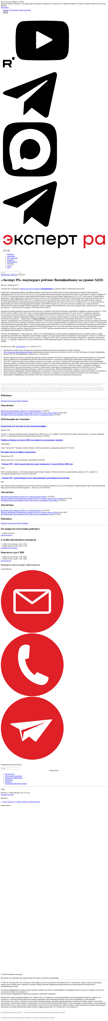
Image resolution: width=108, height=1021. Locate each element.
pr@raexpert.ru (21, 346)
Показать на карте (7, 794)
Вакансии (8, 782)
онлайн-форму (53, 978)
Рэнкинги (10, 260)
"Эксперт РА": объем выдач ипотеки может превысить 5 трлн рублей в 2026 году (37, 464)
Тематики (10, 264)
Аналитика (11, 256)
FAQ (8, 267)
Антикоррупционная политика (16, 783)
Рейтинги (10, 254)
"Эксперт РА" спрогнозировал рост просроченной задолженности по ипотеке (35, 478)
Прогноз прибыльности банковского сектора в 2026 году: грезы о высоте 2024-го (30, 413)
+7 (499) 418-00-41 (21, 802)
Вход (5, 12)
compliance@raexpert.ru (9, 548)
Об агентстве (9, 774)
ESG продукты (12, 258)
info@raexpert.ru (34, 802)
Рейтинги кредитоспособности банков (14, 401)
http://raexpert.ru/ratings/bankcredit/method (18, 352)
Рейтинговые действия (9, 275)
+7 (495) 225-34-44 (7, 802)
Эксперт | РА (7, 10)
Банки (44, 496)
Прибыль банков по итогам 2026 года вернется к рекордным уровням (32, 440)
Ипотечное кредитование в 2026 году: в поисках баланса (21, 411)
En (4, 250)
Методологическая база (13, 776)
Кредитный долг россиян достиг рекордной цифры (23, 426)
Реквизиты (9, 780)
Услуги (9, 266)
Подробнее (5, 7)
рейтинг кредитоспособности (30, 289)
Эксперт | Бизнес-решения (21, 10)
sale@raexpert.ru (6, 535)
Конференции (12, 262)
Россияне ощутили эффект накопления (18, 452)
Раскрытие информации (13, 778)
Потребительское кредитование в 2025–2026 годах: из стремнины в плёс (27, 415)
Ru (8, 250)
